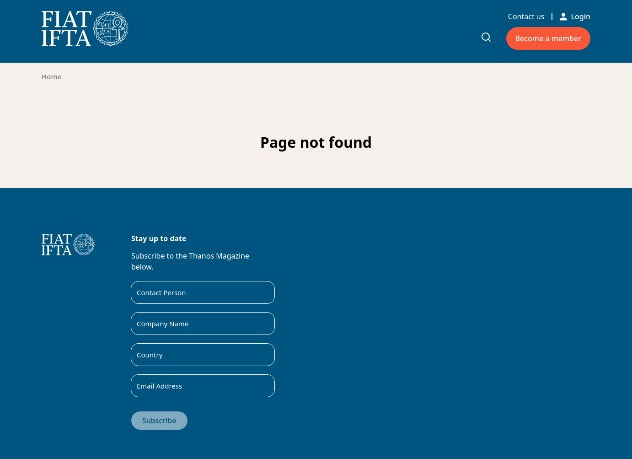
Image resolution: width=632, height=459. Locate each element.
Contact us (526, 16)
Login (575, 16)
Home (51, 76)
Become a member (548, 38)
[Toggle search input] (486, 37)
